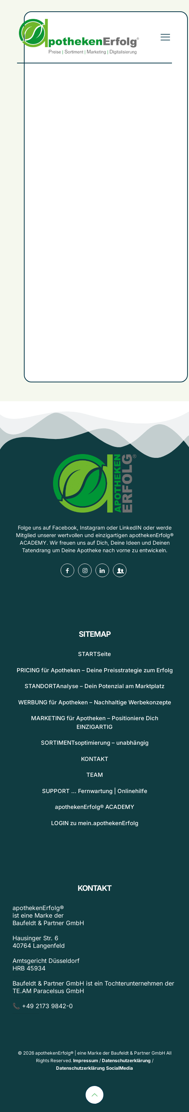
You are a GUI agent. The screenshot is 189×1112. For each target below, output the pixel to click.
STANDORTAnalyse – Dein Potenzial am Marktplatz (94, 686)
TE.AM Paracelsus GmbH (48, 991)
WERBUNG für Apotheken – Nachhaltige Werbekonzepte (94, 702)
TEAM (94, 774)
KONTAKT (94, 758)
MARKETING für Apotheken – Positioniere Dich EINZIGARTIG (94, 722)
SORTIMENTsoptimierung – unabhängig (94, 742)
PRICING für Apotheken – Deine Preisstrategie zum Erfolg (95, 670)
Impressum (85, 1060)
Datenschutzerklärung (126, 1060)
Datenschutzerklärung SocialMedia (94, 1068)
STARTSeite (94, 654)
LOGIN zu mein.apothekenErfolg (94, 823)
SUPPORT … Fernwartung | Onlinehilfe (94, 791)
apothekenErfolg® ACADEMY (94, 806)
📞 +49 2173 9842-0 (42, 1006)
